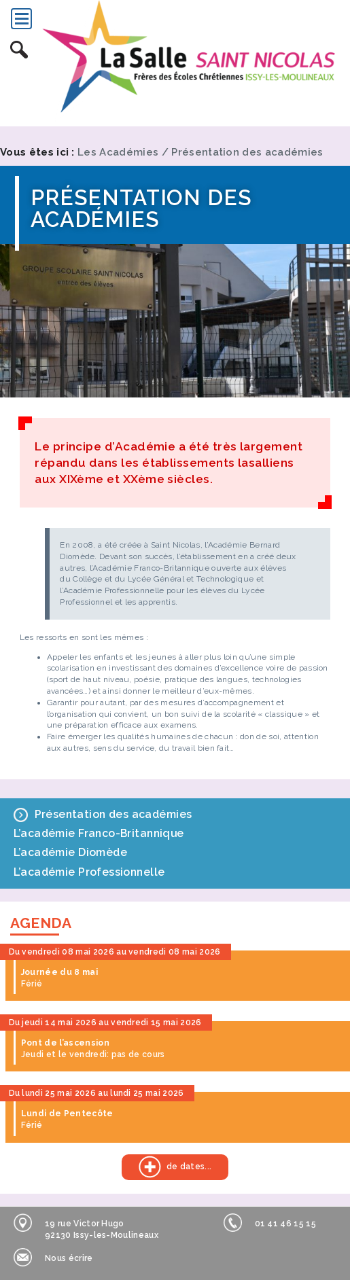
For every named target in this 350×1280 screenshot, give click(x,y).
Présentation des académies (247, 152)
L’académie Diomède (71, 852)
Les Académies (117, 152)
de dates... (167, 1167)
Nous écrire (53, 1257)
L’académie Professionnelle (89, 872)
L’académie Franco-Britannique (99, 833)
